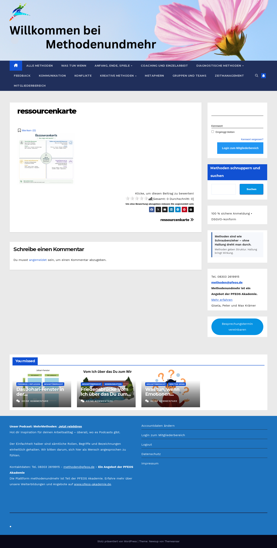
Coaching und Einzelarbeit (164, 65)
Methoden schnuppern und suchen (235, 172)
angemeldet (38, 260)
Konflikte (83, 75)
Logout (146, 444)
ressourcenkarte (46, 111)
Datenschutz (151, 454)
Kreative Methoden (117, 75)
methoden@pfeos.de (78, 467)
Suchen (251, 189)
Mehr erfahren (222, 300)
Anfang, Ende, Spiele (113, 65)
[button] (256, 75)
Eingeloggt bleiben (223, 132)
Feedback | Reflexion (29, 384)
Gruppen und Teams (190, 75)
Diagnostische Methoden (219, 65)
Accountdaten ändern (158, 425)
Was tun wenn (73, 65)
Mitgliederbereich (30, 85)
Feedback (22, 75)
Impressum (150, 463)
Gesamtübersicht (53, 384)
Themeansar (172, 541)
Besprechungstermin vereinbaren (237, 326)
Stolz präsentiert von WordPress (117, 541)
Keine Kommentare (35, 401)
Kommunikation (52, 75)
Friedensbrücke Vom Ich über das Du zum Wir (104, 394)
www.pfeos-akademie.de (92, 484)
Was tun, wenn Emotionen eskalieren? (162, 394)
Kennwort (217, 125)
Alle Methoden (39, 65)
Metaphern (154, 75)
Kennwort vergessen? (252, 139)
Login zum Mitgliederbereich (163, 435)
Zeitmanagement (229, 75)
